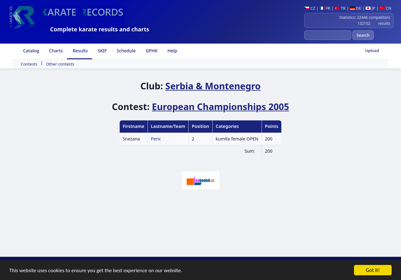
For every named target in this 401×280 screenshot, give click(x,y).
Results (79, 51)
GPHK (151, 51)
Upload (372, 50)
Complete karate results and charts (99, 29)
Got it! (373, 271)
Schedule (126, 51)
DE (355, 8)
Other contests (60, 64)
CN (385, 8)
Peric (156, 139)
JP (370, 8)
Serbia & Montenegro (213, 86)
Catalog (30, 51)
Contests (29, 64)
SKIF (101, 51)
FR (325, 8)
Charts (55, 51)
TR (340, 8)
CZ (309, 8)
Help (171, 51)
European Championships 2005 (220, 106)
